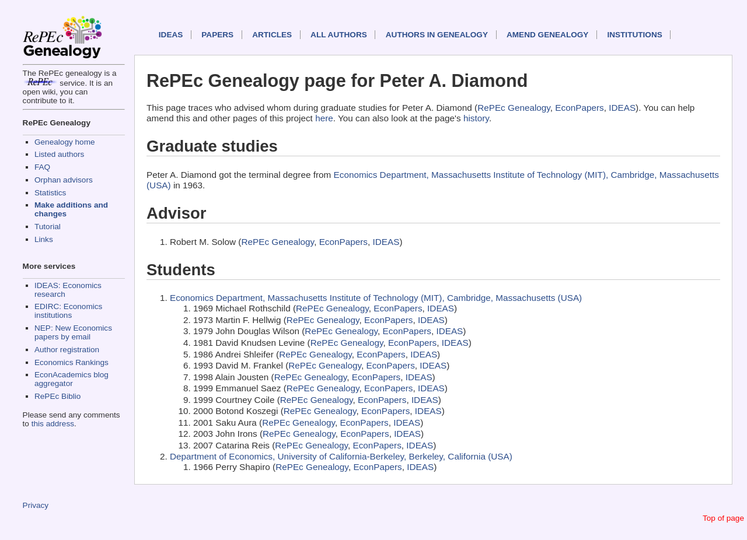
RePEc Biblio (57, 396)
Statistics (50, 192)
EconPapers (579, 108)
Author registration (66, 349)
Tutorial (47, 226)
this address (53, 423)
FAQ (42, 167)
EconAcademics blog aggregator (71, 379)
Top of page (723, 518)
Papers (217, 34)
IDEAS (171, 34)
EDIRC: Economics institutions (68, 311)
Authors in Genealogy (437, 34)
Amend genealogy (547, 34)
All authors (338, 34)
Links (43, 239)
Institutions (634, 34)
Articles (272, 34)
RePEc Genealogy (513, 108)
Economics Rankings (71, 362)
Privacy (36, 505)
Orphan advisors (63, 180)
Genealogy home (64, 142)
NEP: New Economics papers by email (73, 332)
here (324, 118)
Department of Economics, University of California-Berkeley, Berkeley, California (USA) (341, 456)
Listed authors (59, 154)
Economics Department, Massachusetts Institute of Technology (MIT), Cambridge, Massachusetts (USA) (376, 298)
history (476, 118)
